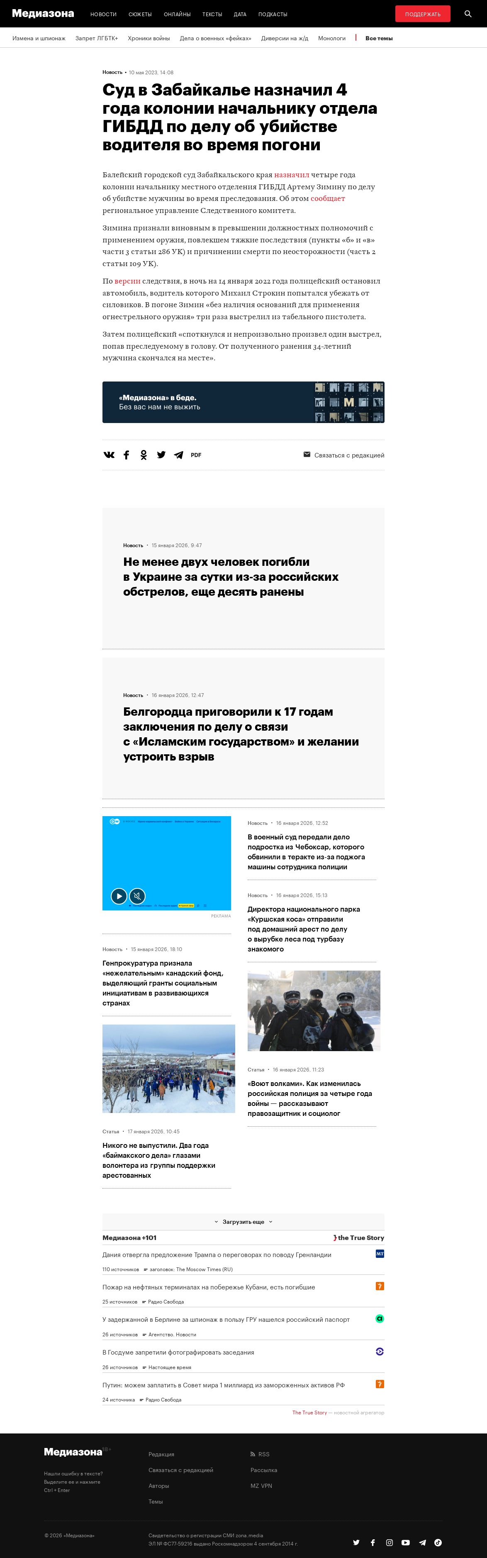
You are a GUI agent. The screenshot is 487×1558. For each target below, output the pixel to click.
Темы (156, 1500)
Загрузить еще (243, 1221)
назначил (291, 175)
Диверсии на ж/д (284, 37)
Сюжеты (140, 13)
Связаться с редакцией (181, 1469)
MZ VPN (261, 1485)
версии (127, 281)
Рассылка (264, 1469)
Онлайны (177, 13)
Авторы (159, 1485)
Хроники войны (149, 37)
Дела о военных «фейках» (215, 37)
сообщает (328, 199)
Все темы (379, 38)
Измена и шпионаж (39, 37)
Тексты (212, 13)
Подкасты (273, 13)
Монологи (332, 37)
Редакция (161, 1453)
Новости (103, 13)
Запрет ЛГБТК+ (96, 37)
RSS (260, 1453)
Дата (240, 13)
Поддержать (423, 13)
